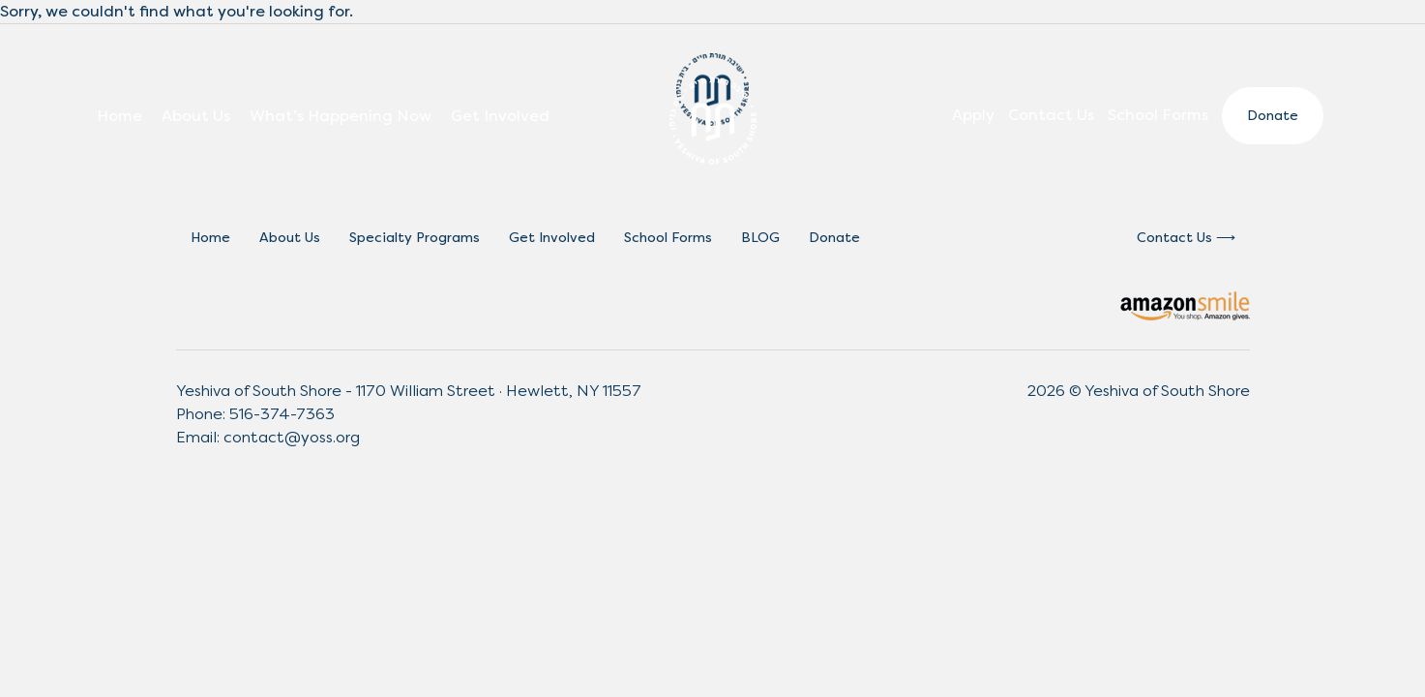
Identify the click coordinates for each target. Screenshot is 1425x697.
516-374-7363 (282, 414)
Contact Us (1051, 115)
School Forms (1158, 115)
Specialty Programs (414, 237)
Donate (1272, 115)
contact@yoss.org (291, 437)
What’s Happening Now (340, 115)
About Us (196, 115)
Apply (973, 115)
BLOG (760, 237)
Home (119, 115)
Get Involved (500, 115)
